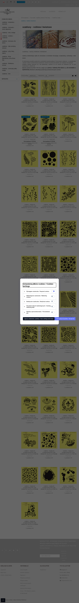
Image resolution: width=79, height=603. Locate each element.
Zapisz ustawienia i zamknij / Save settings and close (37, 317)
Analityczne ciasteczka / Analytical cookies (37, 301)
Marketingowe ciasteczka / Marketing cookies (37, 297)
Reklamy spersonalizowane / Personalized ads (38, 311)
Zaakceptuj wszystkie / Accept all (64, 317)
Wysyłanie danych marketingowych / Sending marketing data (37, 306)
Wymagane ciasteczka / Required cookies (36, 293)
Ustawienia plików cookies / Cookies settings (37, 286)
